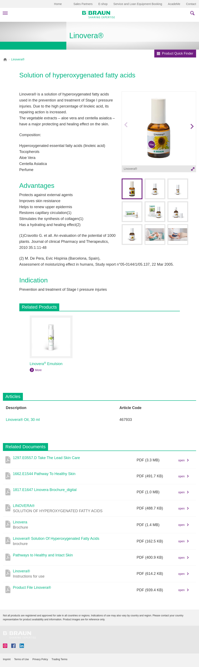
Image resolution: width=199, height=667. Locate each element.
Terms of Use (21, 659)
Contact (191, 4)
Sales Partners (83, 4)
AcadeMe (174, 4)
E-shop (103, 4)
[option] (159, 132)
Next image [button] (192, 134)
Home (58, 4)
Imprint (7, 659)
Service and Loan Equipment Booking (137, 4)
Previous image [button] (126, 134)
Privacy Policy (40, 659)
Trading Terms (59, 659)
